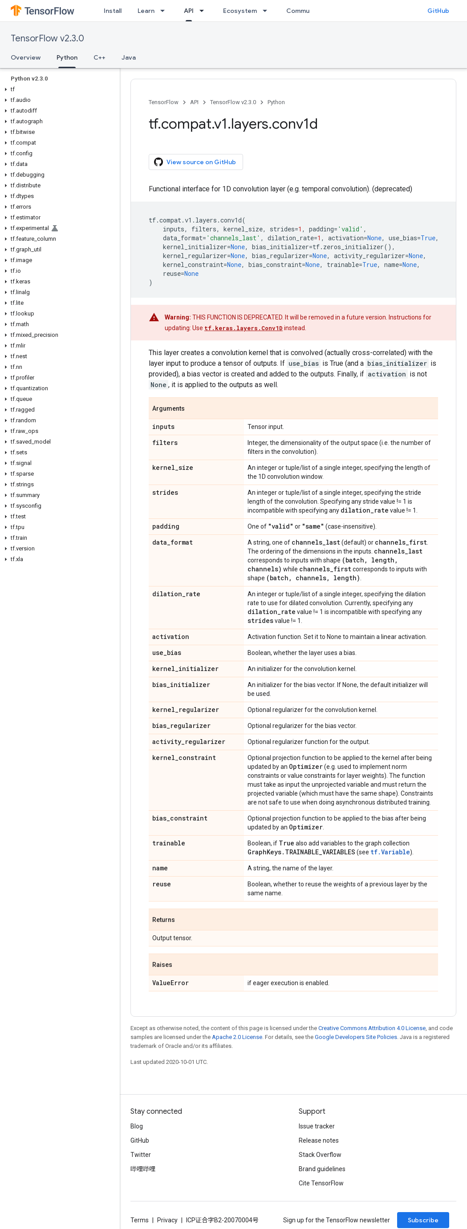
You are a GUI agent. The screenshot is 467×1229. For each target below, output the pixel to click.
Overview (26, 57)
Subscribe (423, 1220)
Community (303, 11)
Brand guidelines (322, 1168)
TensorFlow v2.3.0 (47, 38)
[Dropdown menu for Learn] (165, 10)
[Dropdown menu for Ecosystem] (267, 10)
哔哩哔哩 (142, 1168)
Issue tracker (317, 1126)
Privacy (167, 1220)
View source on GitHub (195, 162)
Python (276, 102)
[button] (58, 89)
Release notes (319, 1140)
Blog (136, 1126)
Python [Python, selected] (67, 57)
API (194, 102)
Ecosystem (240, 11)
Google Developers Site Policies (356, 1037)
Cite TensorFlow (321, 1183)
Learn (146, 11)
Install (113, 11)
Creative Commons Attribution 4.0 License (372, 1028)
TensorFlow (164, 102)
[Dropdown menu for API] (204, 10)
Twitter (140, 1154)
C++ (99, 57)
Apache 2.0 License (237, 1037)
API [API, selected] (189, 11)
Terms (139, 1220)
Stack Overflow (320, 1154)
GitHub (438, 11)
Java (129, 57)
